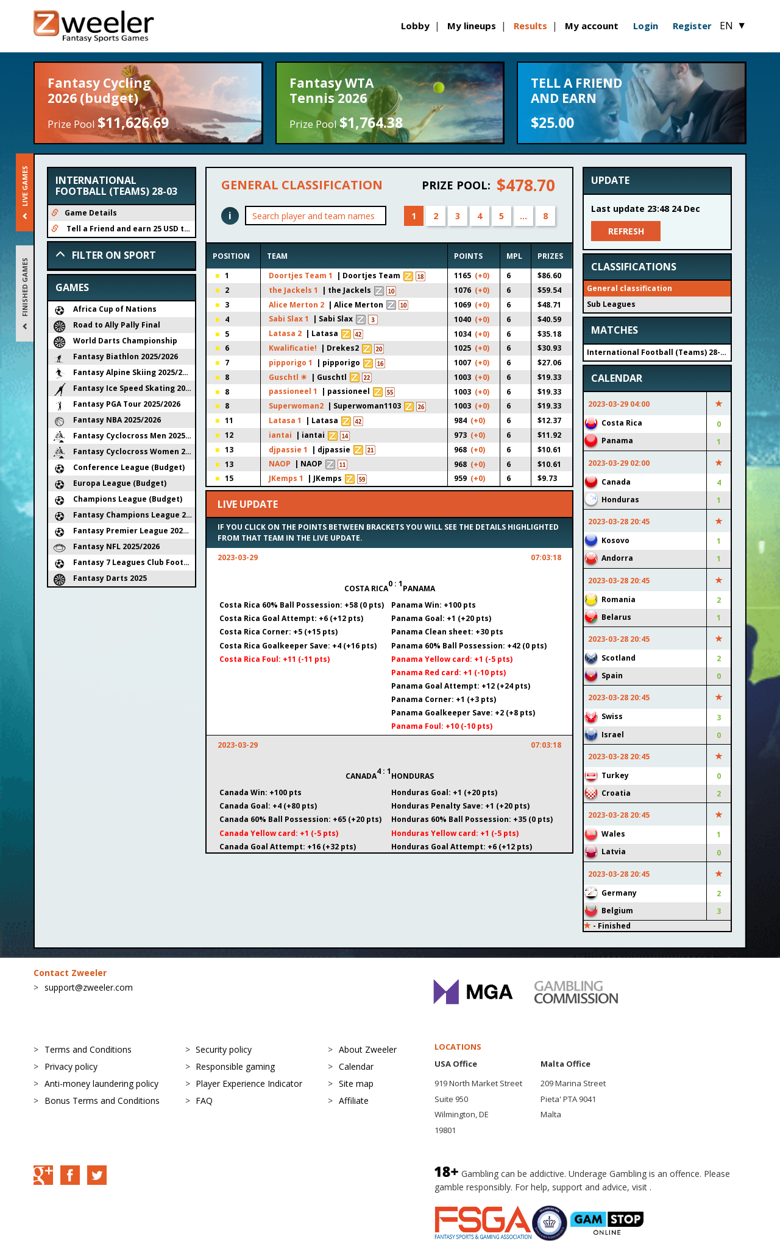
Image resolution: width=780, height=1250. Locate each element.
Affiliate (354, 1100)
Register (692, 25)
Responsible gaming (235, 1066)
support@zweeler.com (88, 987)
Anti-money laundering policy (101, 1083)
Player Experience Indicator (249, 1083)
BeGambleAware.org (695, 1187)
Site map (356, 1083)
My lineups (471, 25)
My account (592, 25)
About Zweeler (368, 1049)
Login (645, 25)
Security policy (224, 1049)
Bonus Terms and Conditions (102, 1100)
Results (530, 25)
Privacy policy (71, 1066)
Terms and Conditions (88, 1049)
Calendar (356, 1066)
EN (733, 25)
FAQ (204, 1100)
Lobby (415, 25)
